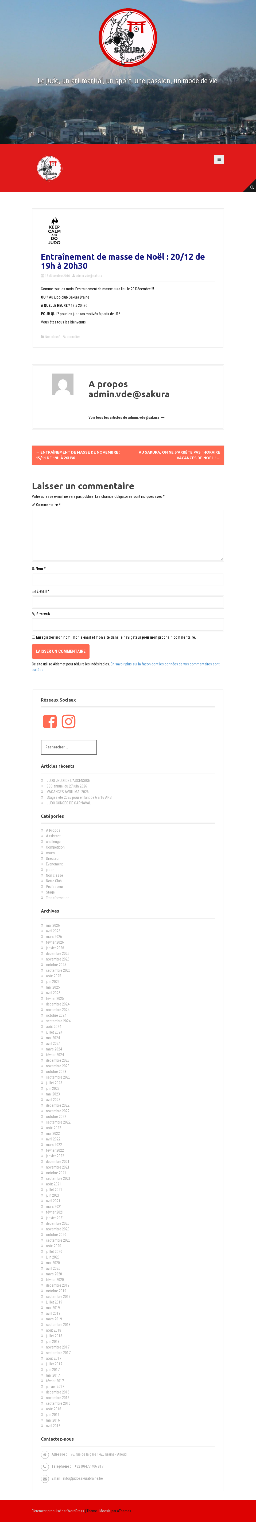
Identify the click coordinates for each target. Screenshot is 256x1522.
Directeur (53, 858)
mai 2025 (53, 987)
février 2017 (55, 1381)
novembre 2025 (57, 959)
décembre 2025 (57, 953)
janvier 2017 (55, 1386)
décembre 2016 (57, 1392)
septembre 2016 (58, 1403)
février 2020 (55, 1280)
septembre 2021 (58, 1178)
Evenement (54, 864)
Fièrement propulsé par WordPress (58, 1511)
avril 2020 (53, 1268)
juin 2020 (53, 1257)
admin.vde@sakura (89, 276)
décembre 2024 (57, 1004)
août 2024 (53, 1026)
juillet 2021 (54, 1190)
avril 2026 (53, 931)
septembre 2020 (58, 1240)
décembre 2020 (57, 1223)
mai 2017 (53, 1375)
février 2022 (55, 1150)
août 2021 (53, 1184)
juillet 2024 (54, 1032)
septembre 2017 (58, 1353)
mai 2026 (53, 925)
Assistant (53, 836)
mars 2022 (54, 1145)
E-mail (43, 591)
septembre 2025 (58, 970)
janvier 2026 (55, 948)
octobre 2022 (56, 1116)
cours (50, 853)
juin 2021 (53, 1195)
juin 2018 (53, 1341)
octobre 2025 (56, 965)
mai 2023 (53, 1094)
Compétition (55, 847)
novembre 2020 (57, 1229)
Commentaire (48, 505)
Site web (43, 614)
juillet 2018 (54, 1336)
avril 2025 (53, 993)
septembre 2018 (58, 1325)
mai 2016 (53, 1420)
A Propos (53, 830)
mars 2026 (54, 937)
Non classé (52, 337)
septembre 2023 (58, 1077)
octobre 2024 (56, 1015)
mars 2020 (54, 1274)
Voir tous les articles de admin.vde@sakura (124, 417)
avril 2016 (53, 1426)
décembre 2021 (57, 1161)
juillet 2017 (54, 1364)
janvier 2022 (55, 1156)
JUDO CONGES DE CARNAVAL (69, 803)
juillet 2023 (54, 1083)
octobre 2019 (56, 1291)
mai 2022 (53, 1133)
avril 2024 (53, 1043)
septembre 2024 (58, 1021)
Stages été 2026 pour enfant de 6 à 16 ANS (79, 797)
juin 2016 (53, 1414)
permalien (73, 337)
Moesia (105, 1511)
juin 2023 (53, 1088)
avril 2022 (53, 1139)
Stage (50, 892)
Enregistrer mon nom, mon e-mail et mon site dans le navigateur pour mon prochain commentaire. (116, 637)
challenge (53, 841)
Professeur (54, 886)
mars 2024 (54, 1049)
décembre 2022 (57, 1105)
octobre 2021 (56, 1173)
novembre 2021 (57, 1167)
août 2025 (53, 976)
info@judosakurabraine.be (83, 1478)
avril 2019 (53, 1313)
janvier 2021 (55, 1218)
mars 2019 (54, 1319)
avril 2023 (53, 1100)
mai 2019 (53, 1308)
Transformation (57, 898)
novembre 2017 (57, 1347)
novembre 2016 (57, 1398)
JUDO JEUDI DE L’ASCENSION (68, 780)
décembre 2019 (57, 1285)
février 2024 (55, 1055)
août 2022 (53, 1128)
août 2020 (53, 1246)
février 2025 (55, 998)
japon (50, 870)
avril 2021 (53, 1201)
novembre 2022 (57, 1111)
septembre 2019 (58, 1296)
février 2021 (55, 1212)
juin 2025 (53, 981)
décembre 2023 (57, 1060)
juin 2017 (53, 1369)
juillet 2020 (54, 1251)
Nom (40, 568)
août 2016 (53, 1409)
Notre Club (54, 881)
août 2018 (53, 1330)
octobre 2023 (56, 1071)
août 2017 (53, 1358)
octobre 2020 (56, 1235)
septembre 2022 (58, 1122)
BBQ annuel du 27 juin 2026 (67, 786)
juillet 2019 (54, 1302)
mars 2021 (54, 1206)
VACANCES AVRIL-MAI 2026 (68, 792)
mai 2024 (53, 1038)
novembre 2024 (57, 1010)
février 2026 (55, 942)
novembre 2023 (57, 1066)
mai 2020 (53, 1263)
